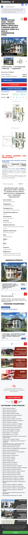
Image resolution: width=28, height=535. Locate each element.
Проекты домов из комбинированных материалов (14, 448)
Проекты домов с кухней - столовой (11, 446)
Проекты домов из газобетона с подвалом (12, 484)
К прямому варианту (9, 54)
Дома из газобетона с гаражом (10, 422)
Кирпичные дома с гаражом (9, 417)
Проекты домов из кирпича (9, 408)
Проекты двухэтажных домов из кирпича (12, 415)
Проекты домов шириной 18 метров (11, 430)
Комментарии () (16, 68)
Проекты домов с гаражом (9, 457)
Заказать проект (14, 84)
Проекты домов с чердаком (9, 453)
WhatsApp (16, 94)
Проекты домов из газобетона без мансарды (13, 486)
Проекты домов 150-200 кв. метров (11, 413)
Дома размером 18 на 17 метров (10, 434)
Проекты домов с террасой (9, 458)
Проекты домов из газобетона (10, 410)
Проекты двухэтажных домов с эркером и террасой (15, 467)
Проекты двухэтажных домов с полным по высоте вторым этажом (14, 437)
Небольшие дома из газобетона (10, 464)
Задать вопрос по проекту (21, 91)
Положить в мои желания (15, 88)
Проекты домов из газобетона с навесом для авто (14, 487)
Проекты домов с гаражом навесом (11, 439)
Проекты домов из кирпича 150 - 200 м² (12, 418)
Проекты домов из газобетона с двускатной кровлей (13, 490)
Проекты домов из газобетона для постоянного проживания (14, 493)
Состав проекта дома (20, 66)
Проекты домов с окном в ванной (10, 455)
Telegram (23, 94)
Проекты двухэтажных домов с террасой (12, 465)
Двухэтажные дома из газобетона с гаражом (13, 478)
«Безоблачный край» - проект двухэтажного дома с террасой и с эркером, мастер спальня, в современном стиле (10, 285)
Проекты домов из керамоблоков (10, 450)
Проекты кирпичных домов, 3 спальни (12, 474)
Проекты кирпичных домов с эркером (12, 472)
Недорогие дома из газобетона (10, 462)
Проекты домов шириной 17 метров (11, 429)
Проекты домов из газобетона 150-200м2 (12, 424)
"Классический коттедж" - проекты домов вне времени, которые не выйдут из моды (13, 444)
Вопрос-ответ (6, 68)
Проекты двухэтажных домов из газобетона (13, 420)
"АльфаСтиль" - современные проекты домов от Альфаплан (14, 441)
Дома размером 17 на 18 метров (10, 432)
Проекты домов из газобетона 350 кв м (12, 469)
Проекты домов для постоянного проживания (13, 451)
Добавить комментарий (14, 397)
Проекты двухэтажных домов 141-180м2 (12, 495)
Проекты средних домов (8, 460)
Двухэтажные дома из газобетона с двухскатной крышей (14, 482)
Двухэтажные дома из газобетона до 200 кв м (13, 479)
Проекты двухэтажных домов (10, 411)
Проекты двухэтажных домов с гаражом (12, 425)
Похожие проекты (5, 307)
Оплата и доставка (7, 66)
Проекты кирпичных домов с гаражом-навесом (14, 471)
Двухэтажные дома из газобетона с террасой (13, 476)
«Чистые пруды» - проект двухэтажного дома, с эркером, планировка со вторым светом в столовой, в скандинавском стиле (11, 335)
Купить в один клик (5, 91)
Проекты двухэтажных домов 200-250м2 (12, 427)
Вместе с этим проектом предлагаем (9, 309)
